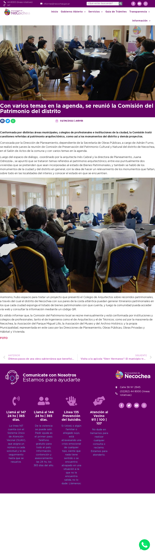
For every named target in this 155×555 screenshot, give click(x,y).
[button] (2, 121)
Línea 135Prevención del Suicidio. (71, 498)
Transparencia (139, 11)
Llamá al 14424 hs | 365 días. (44, 498)
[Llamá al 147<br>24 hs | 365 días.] (16, 482)
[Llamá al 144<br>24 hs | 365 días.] (44, 482)
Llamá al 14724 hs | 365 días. (16, 498)
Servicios (95, 11)
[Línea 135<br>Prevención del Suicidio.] (71, 482)
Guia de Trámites (116, 12)
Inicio (54, 12)
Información (141, 20)
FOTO (4, 338)
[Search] (120, 3)
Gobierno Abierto (73, 11)
